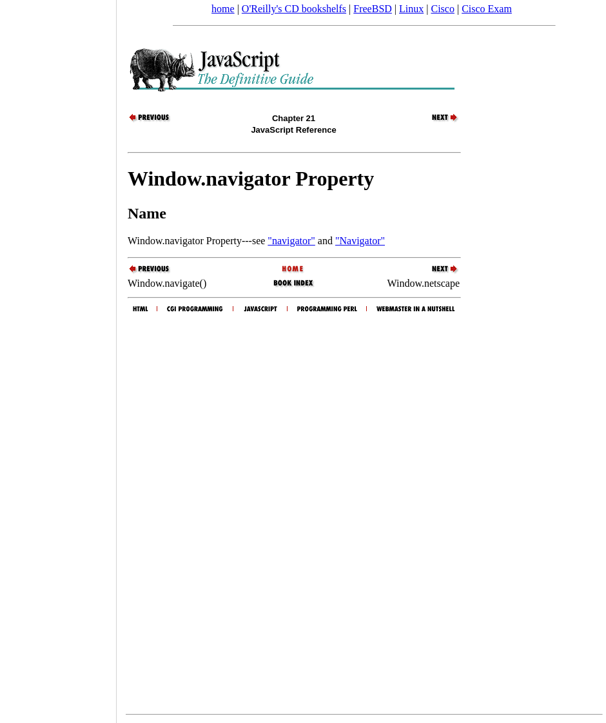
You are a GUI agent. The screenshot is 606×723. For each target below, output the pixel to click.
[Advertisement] (58, 357)
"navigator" (291, 240)
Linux (411, 8)
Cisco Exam (487, 8)
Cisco (442, 8)
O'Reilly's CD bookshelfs (294, 8)
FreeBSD (372, 8)
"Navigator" (360, 240)
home (223, 8)
